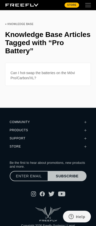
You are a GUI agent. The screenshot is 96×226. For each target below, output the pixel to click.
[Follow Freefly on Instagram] (33, 193)
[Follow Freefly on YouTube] (61, 193)
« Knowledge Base (19, 24)
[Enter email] (29, 176)
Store (72, 5)
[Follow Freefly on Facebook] (42, 193)
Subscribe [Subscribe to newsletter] (67, 176)
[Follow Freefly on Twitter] (51, 193)
